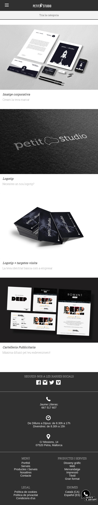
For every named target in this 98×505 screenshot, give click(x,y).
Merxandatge (72, 469)
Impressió (72, 472)
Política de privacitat (26, 495)
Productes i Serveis (26, 469)
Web (72, 466)
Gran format (72, 478)
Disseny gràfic (72, 463)
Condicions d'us (25, 498)
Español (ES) (72, 495)
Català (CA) (72, 491)
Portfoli (25, 463)
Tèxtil (72, 475)
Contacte (25, 475)
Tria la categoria (49, 15)
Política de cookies (25, 491)
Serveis (25, 466)
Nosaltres (26, 472)
